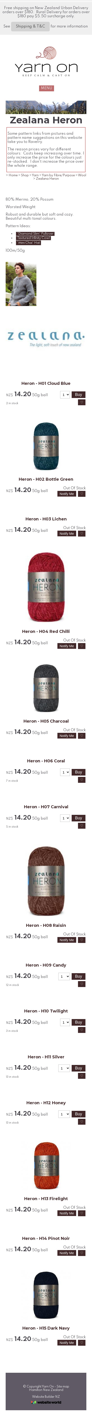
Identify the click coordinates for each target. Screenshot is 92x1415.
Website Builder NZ (46, 1396)
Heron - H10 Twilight (46, 1011)
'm (28, 243)
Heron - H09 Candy (46, 965)
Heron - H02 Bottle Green (46, 479)
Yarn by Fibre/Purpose (58, 175)
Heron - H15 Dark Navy (46, 1328)
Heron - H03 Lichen (46, 519)
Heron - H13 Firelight (46, 1198)
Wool (82, 175)
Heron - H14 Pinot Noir (46, 1238)
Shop (25, 175)
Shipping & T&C (30, 26)
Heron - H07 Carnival (46, 806)
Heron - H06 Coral (46, 760)
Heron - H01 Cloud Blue (46, 383)
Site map (63, 1386)
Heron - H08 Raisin (46, 925)
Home (13, 175)
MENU (46, 88)
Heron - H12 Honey (46, 1102)
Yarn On (48, 1386)
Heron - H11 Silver (46, 1056)
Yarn (35, 175)
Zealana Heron (47, 178)
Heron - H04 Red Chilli (46, 631)
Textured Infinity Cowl (33, 238)
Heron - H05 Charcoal (46, 721)
